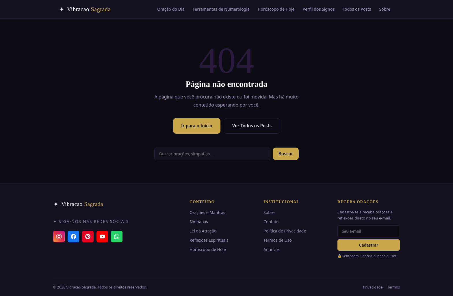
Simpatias (199, 221)
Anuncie (271, 249)
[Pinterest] (88, 236)
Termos (393, 287)
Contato (271, 221)
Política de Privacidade (284, 231)
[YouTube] (102, 236)
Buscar (286, 154)
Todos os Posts (357, 9)
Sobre (384, 9)
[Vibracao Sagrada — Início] (85, 9)
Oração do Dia (171, 9)
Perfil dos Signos (319, 9)
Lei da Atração (203, 231)
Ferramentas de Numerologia (221, 9)
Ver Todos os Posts (252, 126)
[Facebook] (73, 236)
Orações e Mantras (207, 212)
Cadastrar (368, 245)
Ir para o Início (196, 126)
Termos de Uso (277, 240)
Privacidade (373, 287)
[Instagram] (59, 236)
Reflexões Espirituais (209, 240)
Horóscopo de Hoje (276, 9)
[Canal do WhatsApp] (116, 236)
